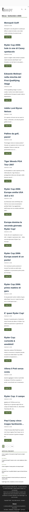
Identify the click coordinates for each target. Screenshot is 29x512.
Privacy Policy (17, 509)
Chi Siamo (6, 509)
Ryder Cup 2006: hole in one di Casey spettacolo (14, 48)
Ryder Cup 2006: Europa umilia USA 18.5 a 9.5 (13, 192)
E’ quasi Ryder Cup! (14, 313)
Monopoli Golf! (11, 23)
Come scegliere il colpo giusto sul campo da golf (12, 466)
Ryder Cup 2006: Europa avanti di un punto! (14, 256)
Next (12, 446)
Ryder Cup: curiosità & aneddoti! (10, 340)
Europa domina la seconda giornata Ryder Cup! (13, 225)
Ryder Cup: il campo (14, 396)
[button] (22, 9)
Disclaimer (23, 509)
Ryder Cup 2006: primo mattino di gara (12, 287)
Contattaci (23, 500)
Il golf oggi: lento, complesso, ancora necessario (12, 481)
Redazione (11, 509)
